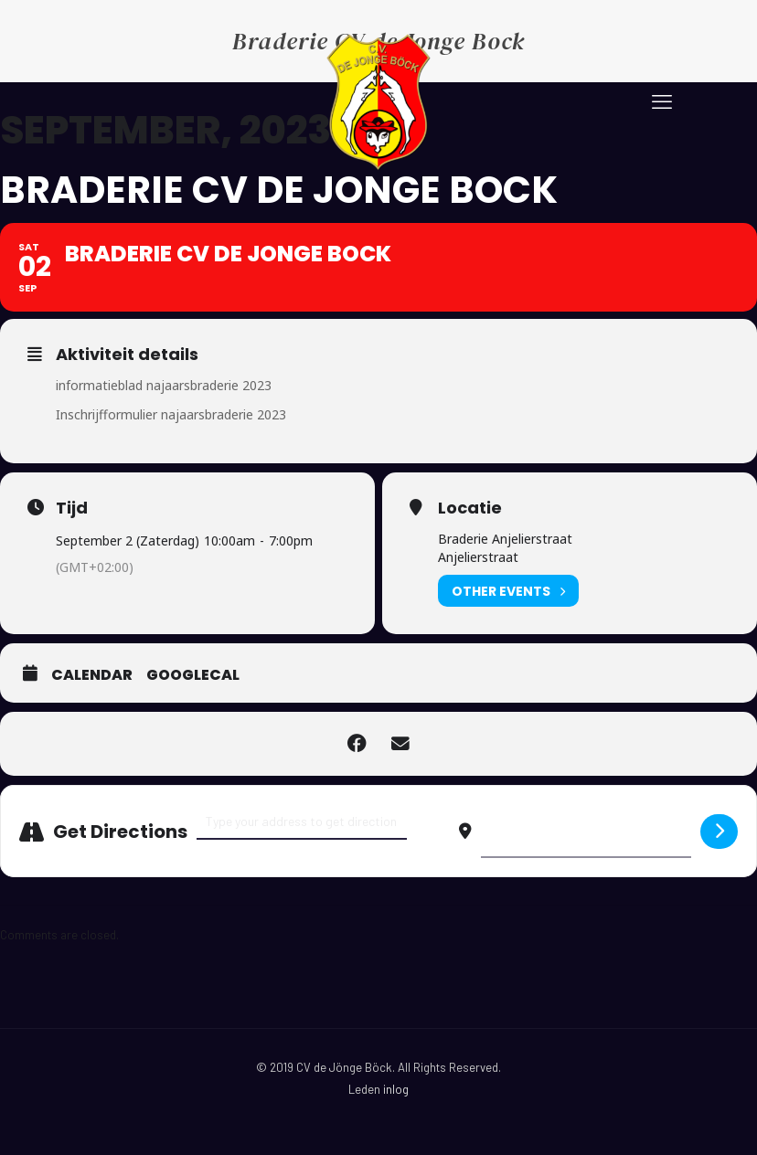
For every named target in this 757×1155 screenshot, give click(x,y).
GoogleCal (193, 675)
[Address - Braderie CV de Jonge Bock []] (302, 822)
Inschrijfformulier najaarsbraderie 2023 (171, 414)
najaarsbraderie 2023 (209, 385)
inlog (396, 1089)
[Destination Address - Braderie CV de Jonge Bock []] (586, 831)
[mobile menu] (661, 100)
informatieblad (101, 385)
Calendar (92, 675)
